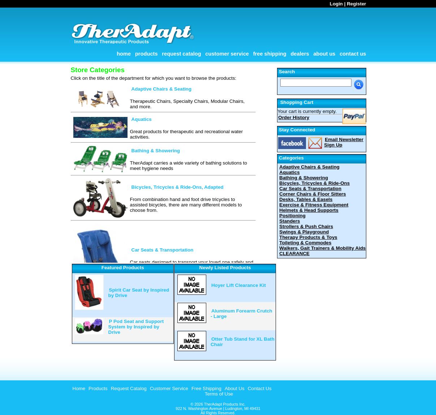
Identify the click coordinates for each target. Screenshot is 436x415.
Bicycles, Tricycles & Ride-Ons (314, 183)
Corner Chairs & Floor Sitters (312, 194)
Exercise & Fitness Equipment (313, 205)
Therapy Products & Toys (308, 237)
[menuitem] (78, 388)
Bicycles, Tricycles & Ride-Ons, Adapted (177, 187)
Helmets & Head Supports (308, 210)
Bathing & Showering (155, 150)
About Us (324, 54)
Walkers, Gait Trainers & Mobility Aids (322, 248)
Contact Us (353, 54)
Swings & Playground (304, 232)
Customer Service (227, 54)
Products (146, 54)
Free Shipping (269, 54)
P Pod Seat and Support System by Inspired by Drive (136, 327)
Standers (289, 221)
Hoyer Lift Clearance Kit (238, 285)
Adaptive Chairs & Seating (161, 89)
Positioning (292, 215)
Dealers (299, 54)
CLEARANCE (294, 253)
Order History (293, 117)
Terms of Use (219, 394)
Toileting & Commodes (305, 242)
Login (336, 3)
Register (356, 3)
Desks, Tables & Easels (305, 199)
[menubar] (171, 388)
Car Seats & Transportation (162, 250)
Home (124, 54)
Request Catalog (181, 54)
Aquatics (141, 119)
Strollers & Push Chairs (306, 226)
